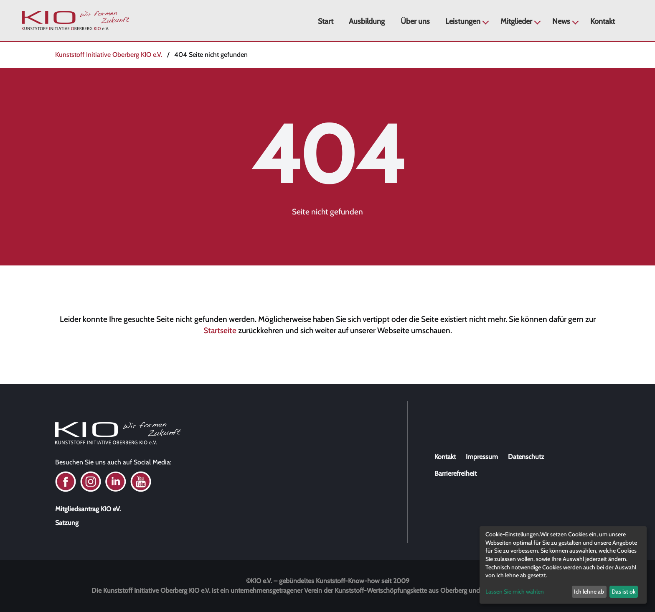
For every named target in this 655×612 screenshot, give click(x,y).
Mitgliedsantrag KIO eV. (88, 509)
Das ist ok (623, 591)
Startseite (219, 330)
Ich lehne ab (589, 591)
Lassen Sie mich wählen (514, 591)
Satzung (67, 523)
